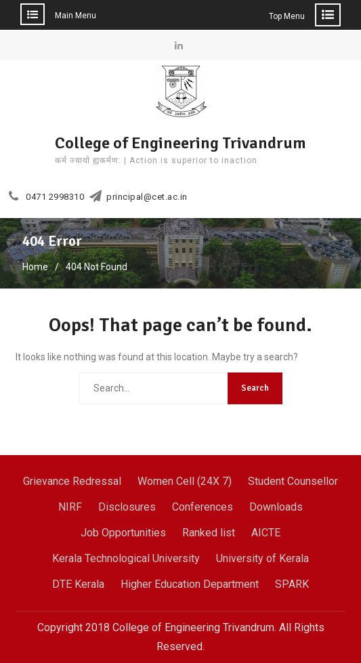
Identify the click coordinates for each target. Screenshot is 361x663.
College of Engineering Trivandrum (180, 143)
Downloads (276, 506)
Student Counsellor (293, 481)
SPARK (292, 584)
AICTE (265, 532)
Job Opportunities (123, 532)
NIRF (70, 506)
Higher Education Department (190, 584)
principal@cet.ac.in (147, 197)
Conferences (202, 506)
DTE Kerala (78, 584)
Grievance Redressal (72, 481)
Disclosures (127, 506)
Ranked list (208, 532)
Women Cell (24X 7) (184, 481)
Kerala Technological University (126, 558)
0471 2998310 (55, 197)
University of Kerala (262, 558)
